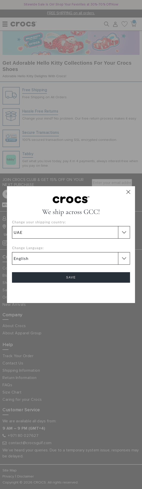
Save (71, 277)
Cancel (71, 291)
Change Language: (28, 248)
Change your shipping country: (39, 222)
